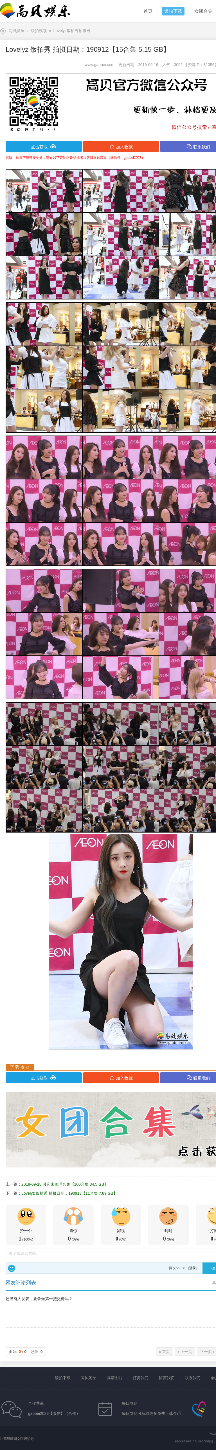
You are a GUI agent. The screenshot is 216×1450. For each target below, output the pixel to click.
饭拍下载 (173, 11)
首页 (147, 11)
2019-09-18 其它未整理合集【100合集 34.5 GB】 (64, 1184)
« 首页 (164, 1351)
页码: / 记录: (26, 1351)
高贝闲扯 (88, 1377)
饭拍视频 (39, 30)
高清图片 (115, 1377)
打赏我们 (140, 1377)
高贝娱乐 (16, 30)
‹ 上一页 (185, 1351)
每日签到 (130, 1403)
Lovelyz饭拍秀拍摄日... (73, 30)
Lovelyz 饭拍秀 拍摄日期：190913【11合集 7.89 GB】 (69, 1193)
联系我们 (193, 1377)
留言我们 (167, 1377)
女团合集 (203, 11)
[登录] (192, 1268)
